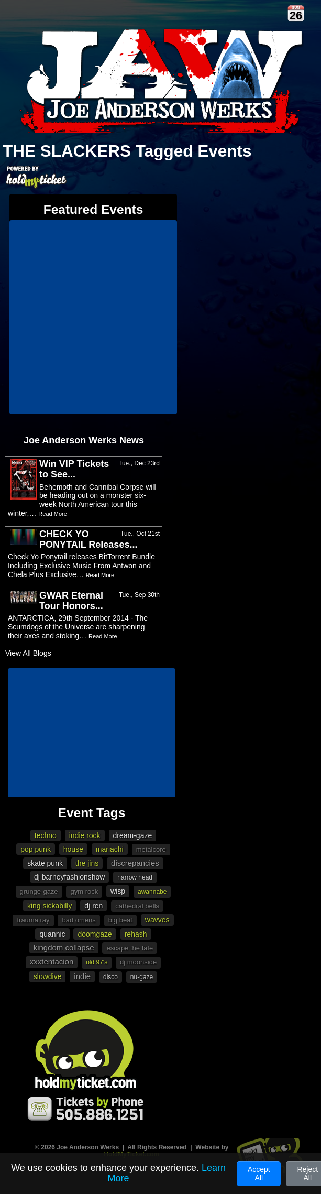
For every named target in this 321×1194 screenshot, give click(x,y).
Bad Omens (78, 920)
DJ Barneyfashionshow (69, 877)
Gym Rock (84, 891)
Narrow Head (134, 877)
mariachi (110, 849)
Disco (110, 977)
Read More (52, 514)
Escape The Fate (129, 948)
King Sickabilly (49, 906)
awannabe (152, 891)
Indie (82, 976)
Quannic (52, 934)
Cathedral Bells (137, 906)
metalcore (151, 849)
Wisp (117, 891)
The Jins (86, 863)
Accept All (259, 1173)
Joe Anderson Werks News (84, 440)
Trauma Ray (33, 920)
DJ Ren (93, 906)
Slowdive (48, 976)
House (73, 849)
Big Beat (120, 920)
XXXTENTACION (51, 961)
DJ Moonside (138, 962)
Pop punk (35, 849)
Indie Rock (85, 835)
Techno (46, 835)
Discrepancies (135, 863)
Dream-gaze (132, 835)
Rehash (136, 934)
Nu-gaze (141, 977)
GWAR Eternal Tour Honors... (71, 600)
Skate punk (45, 863)
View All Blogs (28, 653)
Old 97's (96, 962)
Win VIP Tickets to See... (74, 469)
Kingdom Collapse (64, 947)
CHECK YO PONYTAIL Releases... (88, 539)
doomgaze (95, 934)
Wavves (157, 920)
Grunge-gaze (39, 891)
